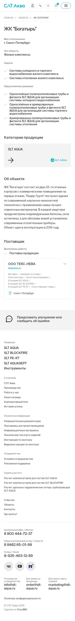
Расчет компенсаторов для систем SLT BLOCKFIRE (34, 482)
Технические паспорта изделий (22, 434)
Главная (8, 18)
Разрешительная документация (22, 419)
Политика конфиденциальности (22, 598)
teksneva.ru (14, 268)
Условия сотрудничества (18, 458)
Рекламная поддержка (17, 462)
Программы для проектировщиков (24, 424)
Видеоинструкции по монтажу (21, 443)
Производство (12, 386)
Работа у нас (11, 391)
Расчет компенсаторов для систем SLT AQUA (31, 477)
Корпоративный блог (16, 400)
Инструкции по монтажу (18, 438)
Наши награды (12, 395)
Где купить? (11, 513)
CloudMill (22, 609)
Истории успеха (13, 405)
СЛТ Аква (9, 381)
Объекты (23, 18)
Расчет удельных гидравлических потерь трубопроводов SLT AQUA (37, 488)
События (9, 499)
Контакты (9, 509)
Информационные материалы (21, 429)
